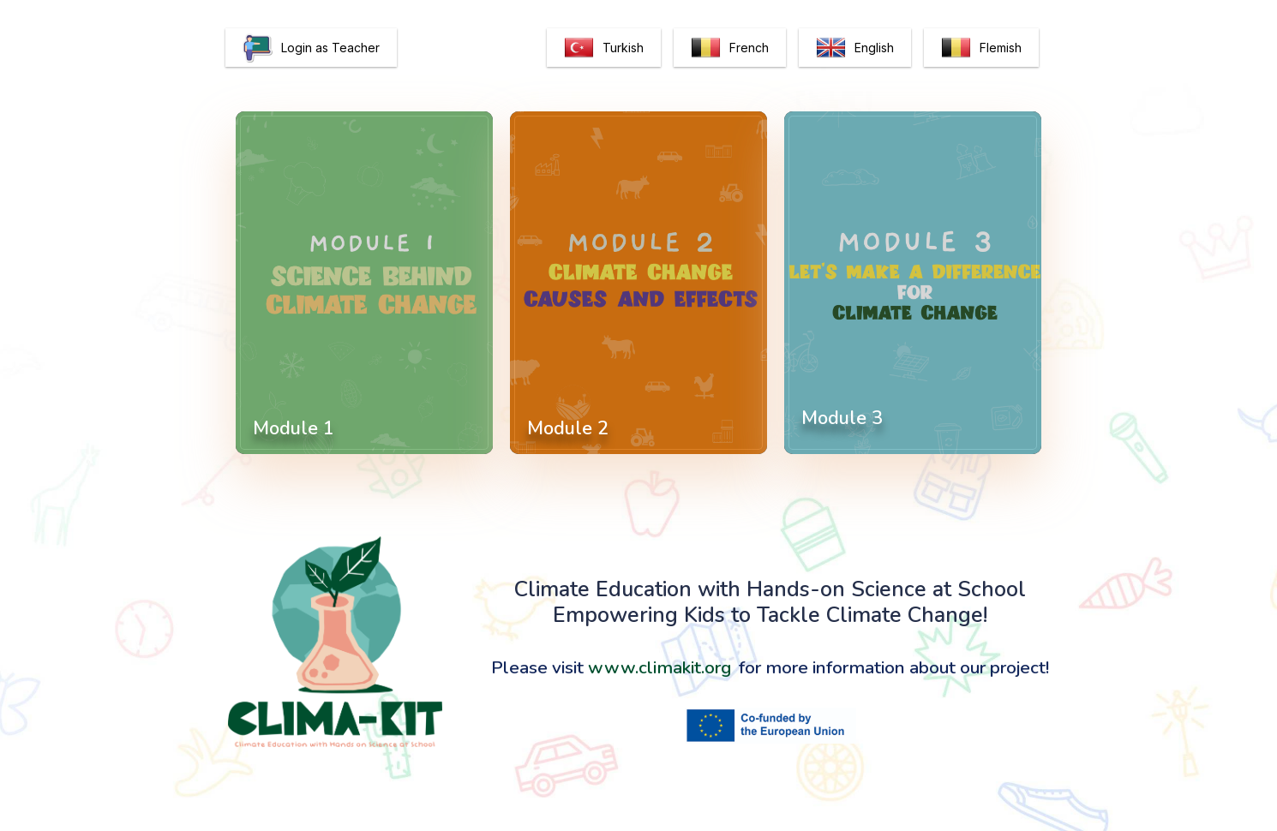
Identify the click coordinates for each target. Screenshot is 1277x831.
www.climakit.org (659, 667)
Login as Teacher (311, 48)
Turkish (604, 48)
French (730, 48)
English (855, 48)
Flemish (981, 48)
